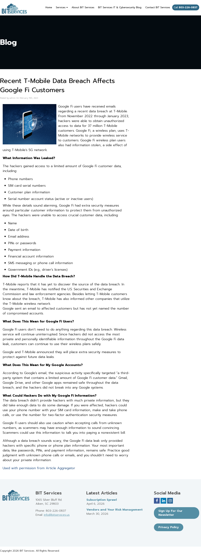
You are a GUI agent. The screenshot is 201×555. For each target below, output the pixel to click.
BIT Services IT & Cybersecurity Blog (119, 7)
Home (48, 7)
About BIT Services (83, 7)
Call (185, 7)
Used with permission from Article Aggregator (39, 468)
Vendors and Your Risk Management (114, 510)
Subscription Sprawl (101, 500)
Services (62, 7)
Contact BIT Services (157, 7)
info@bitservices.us (57, 515)
